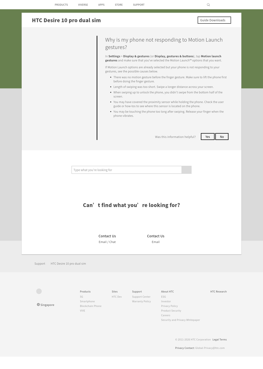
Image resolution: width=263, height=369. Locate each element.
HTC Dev (110, 309)
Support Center (136, 309)
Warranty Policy (136, 313)
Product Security (167, 322)
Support (41, 275)
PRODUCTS (62, 4)
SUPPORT (145, 4)
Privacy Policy (165, 318)
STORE (124, 4)
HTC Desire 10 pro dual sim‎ (73, 275)
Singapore (48, 317)
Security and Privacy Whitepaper (177, 332)
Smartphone (79, 313)
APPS (106, 4)
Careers (161, 327)
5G (72, 309)
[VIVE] (222, 5)
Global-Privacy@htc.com (209, 360)
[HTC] (40, 5)
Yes (206, 149)
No (222, 149)
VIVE (74, 322)
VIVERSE (86, 4)
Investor (161, 313)
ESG (159, 309)
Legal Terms (219, 351)
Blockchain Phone (82, 318)
